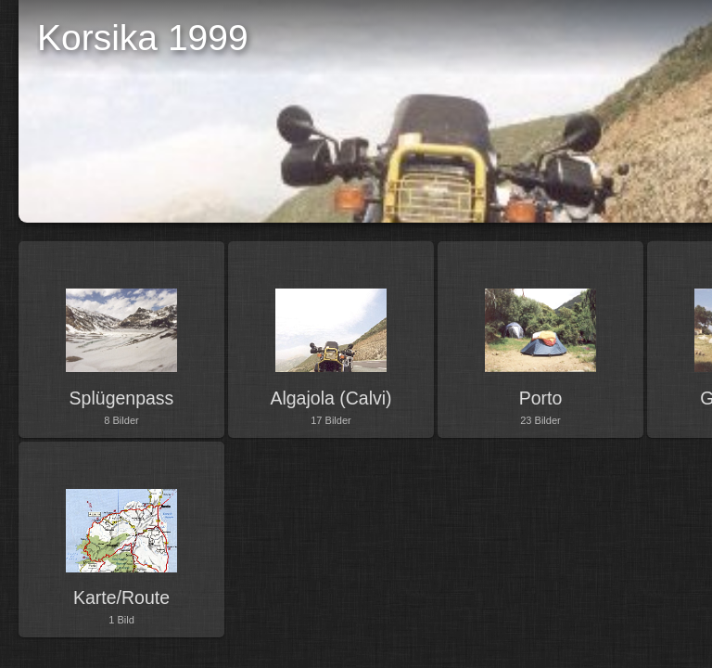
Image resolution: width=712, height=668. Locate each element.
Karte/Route (121, 597)
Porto (541, 398)
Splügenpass (122, 398)
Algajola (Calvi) (330, 398)
